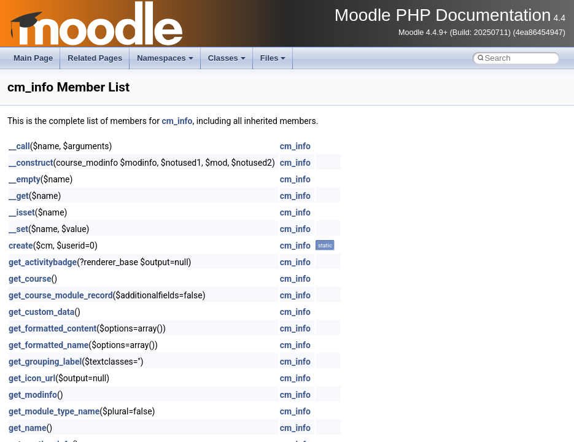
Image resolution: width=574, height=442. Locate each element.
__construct (31, 163)
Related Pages (95, 58)
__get (19, 196)
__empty (25, 179)
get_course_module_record (61, 295)
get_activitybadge (43, 262)
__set (18, 229)
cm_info (176, 121)
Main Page (33, 58)
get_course (30, 279)
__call (19, 146)
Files (273, 58)
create (21, 245)
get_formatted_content (52, 328)
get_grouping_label (45, 361)
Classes (227, 58)
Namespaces (165, 58)
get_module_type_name (54, 411)
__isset (22, 212)
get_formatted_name (48, 345)
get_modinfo (33, 395)
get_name (28, 428)
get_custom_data (41, 312)
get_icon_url (32, 378)
